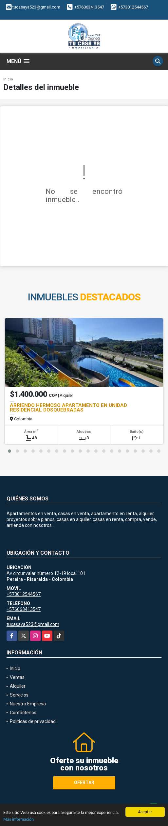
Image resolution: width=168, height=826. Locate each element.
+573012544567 (133, 7)
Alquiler (18, 686)
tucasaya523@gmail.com (33, 624)
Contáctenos (23, 712)
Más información (18, 819)
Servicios (19, 695)
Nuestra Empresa (28, 703)
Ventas (17, 677)
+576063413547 (89, 7)
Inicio (8, 79)
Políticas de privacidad (33, 721)
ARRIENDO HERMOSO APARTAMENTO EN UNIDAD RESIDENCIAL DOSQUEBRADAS (68, 407)
